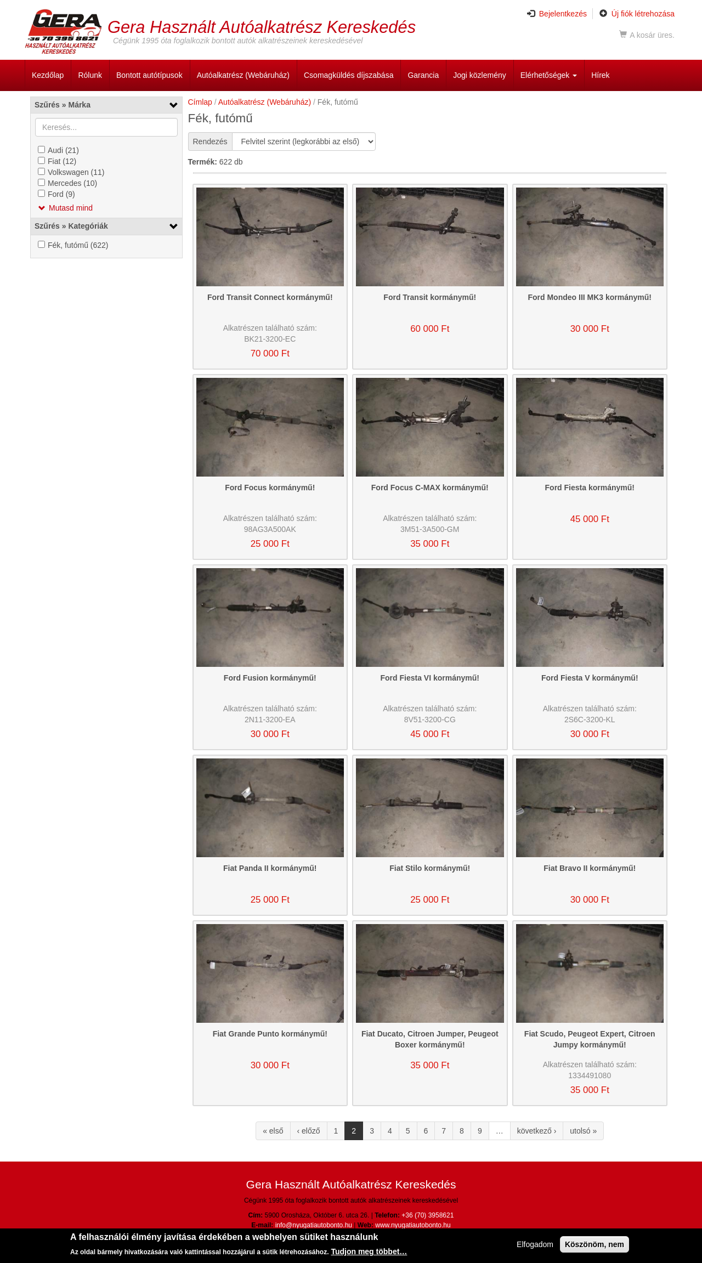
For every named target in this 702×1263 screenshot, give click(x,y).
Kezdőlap (48, 75)
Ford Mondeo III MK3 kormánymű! (590, 297)
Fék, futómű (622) (78, 245)
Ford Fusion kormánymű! (270, 677)
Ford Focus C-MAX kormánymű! (430, 487)
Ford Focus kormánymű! (270, 487)
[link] (106, 105)
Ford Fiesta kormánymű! (590, 487)
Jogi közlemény (479, 75)
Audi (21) (63, 150)
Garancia (423, 75)
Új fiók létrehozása (637, 13)
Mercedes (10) (72, 183)
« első (273, 1130)
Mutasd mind (71, 207)
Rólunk (90, 75)
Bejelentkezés (557, 13)
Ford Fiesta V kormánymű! (589, 677)
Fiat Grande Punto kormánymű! (270, 1033)
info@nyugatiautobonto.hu (313, 1225)
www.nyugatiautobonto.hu (412, 1225)
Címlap (200, 102)
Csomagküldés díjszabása (348, 75)
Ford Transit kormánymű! (429, 297)
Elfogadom (535, 1246)
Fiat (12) (62, 161)
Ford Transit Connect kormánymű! (270, 297)
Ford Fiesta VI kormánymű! (430, 677)
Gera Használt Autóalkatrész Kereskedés (261, 27)
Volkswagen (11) (76, 172)
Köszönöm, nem (594, 1246)
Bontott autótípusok (149, 75)
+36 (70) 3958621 (427, 1215)
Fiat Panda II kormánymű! (269, 868)
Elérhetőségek (548, 75)
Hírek (600, 75)
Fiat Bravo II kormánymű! (590, 868)
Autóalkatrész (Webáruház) (243, 75)
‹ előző (308, 1130)
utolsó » (583, 1130)
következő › (537, 1130)
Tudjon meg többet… (369, 1253)
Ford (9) (61, 194)
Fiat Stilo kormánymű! (429, 868)
